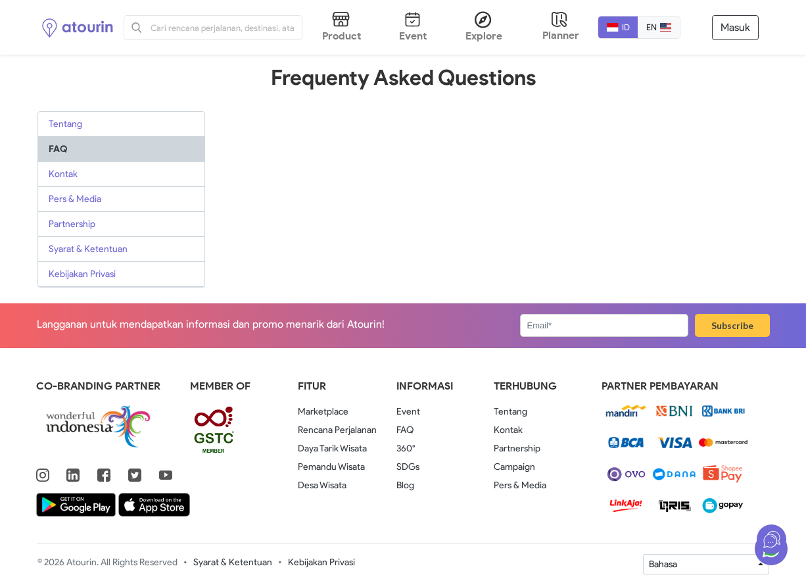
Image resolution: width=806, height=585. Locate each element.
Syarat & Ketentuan (88, 249)
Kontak (63, 174)
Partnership (72, 224)
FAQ (58, 149)
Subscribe (732, 325)
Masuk (735, 27)
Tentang (65, 124)
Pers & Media (75, 199)
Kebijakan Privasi (82, 274)
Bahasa (663, 564)
